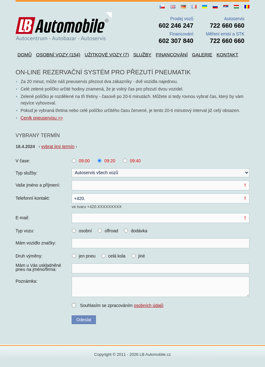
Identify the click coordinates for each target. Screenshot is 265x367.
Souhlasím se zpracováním (121, 305)
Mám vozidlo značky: (36, 242)
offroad (111, 230)
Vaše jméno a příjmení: (38, 185)
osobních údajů (148, 305)
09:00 (84, 160)
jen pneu (87, 255)
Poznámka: (26, 281)
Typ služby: (26, 172)
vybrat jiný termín (58, 146)
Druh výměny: (29, 255)
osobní (85, 230)
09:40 (135, 160)
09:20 (109, 160)
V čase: (23, 160)
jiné (141, 255)
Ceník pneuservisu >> (42, 117)
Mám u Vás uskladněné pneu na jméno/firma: (38, 267)
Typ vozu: (25, 230)
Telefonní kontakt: (33, 198)
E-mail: (22, 217)
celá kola (116, 255)
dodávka (139, 230)
